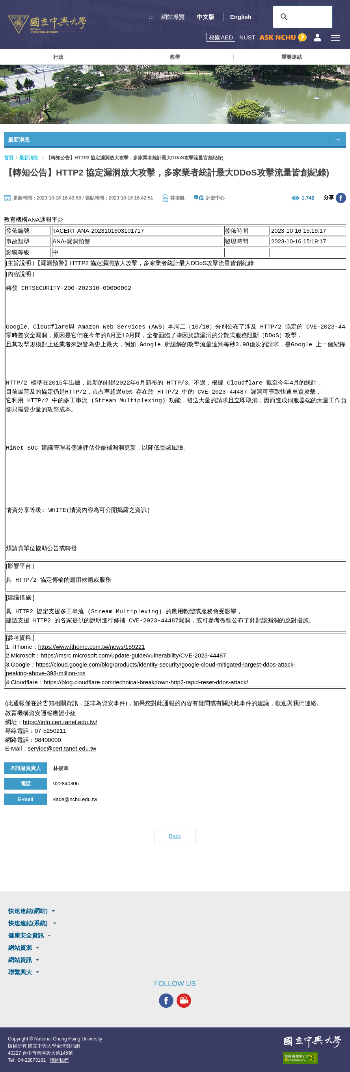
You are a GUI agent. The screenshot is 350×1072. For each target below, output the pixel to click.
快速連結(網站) (28, 911)
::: (151, 16)
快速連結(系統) (28, 923)
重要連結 (291, 57)
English (240, 16)
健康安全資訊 (26, 935)
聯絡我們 (59, 1060)
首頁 (8, 158)
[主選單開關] (335, 38)
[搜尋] (301, 17)
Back (175, 836)
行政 (58, 57)
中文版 (205, 16)
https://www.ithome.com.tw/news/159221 (91, 646)
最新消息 (28, 158)
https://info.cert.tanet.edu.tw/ (60, 722)
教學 (175, 57)
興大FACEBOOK (166, 1000)
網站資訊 (20, 959)
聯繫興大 (20, 972)
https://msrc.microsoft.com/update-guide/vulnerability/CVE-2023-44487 (133, 655)
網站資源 (20, 947)
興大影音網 (184, 1000)
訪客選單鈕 (317, 38)
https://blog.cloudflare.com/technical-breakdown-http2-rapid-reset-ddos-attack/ (146, 682)
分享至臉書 (341, 198)
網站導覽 (173, 16)
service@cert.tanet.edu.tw (62, 748)
